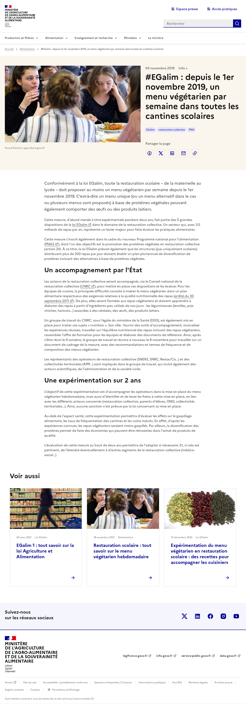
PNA (191, 130)
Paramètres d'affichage (66, 690)
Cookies (35, 690)
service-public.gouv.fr (196, 656)
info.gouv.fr (164, 656)
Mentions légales (198, 682)
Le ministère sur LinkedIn (197, 616)
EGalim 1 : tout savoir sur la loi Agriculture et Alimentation (45, 551)
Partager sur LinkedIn (172, 153)
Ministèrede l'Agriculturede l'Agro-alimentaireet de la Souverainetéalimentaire (20, 15)
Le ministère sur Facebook (210, 616)
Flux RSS (177, 682)
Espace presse (187, 8)
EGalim (150, 130)
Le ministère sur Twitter (184, 616)
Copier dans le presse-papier (195, 153)
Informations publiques (152, 682)
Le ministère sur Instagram (223, 616)
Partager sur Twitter (161, 153)
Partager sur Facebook (149, 153)
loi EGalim (79, 224)
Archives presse (223, 682)
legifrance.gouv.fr (135, 656)
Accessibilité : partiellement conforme (65, 682)
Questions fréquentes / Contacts (113, 682)
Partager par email (183, 153)
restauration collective (172, 130)
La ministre (155, 38)
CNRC (85, 286)
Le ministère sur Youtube (236, 616)
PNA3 (49, 244)
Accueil (9, 49)
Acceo (9, 682)
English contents (14, 690)
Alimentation (54, 38)
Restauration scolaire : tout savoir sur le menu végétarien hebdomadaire (122, 551)
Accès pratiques (224, 8)
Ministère (130, 38)
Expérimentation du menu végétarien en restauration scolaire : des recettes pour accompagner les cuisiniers (200, 554)
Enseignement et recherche (94, 38)
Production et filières (19, 38)
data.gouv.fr (228, 656)
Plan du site (29, 682)
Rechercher (237, 23)
